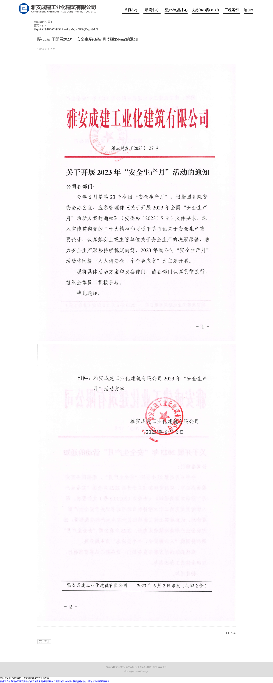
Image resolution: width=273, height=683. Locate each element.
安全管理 (44, 641)
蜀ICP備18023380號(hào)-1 (136, 671)
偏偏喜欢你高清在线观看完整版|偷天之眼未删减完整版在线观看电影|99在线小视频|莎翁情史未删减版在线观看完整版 (55, 681)
